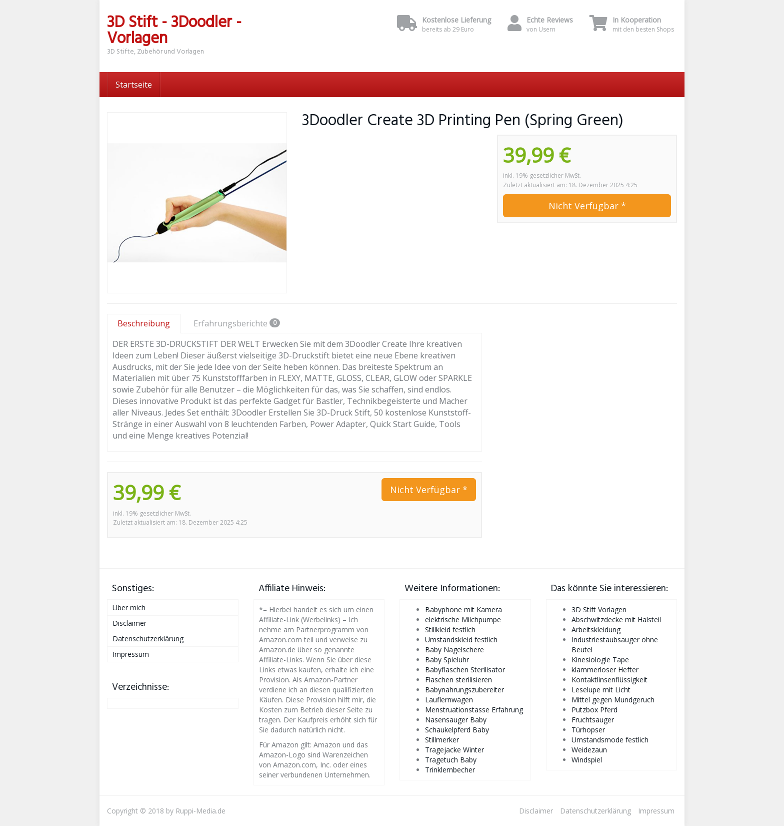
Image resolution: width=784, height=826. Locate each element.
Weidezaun (589, 749)
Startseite (134, 84)
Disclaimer (129, 623)
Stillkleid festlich (450, 629)
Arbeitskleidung (596, 629)
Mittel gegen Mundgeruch (613, 699)
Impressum (130, 654)
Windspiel (587, 759)
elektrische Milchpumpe (463, 619)
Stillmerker (442, 739)
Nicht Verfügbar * (587, 206)
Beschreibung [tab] (144, 323)
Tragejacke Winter (454, 749)
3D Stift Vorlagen (599, 609)
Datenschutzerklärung (148, 638)
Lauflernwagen (449, 699)
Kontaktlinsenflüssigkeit (610, 679)
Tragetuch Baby (450, 759)
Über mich (129, 607)
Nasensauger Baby (455, 719)
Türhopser (588, 729)
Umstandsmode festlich (610, 739)
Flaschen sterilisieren (458, 679)
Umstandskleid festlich (461, 639)
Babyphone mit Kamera (463, 609)
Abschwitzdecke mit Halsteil (616, 619)
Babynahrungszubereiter (464, 689)
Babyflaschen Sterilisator (465, 669)
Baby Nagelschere (454, 649)
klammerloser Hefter (605, 669)
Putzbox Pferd (595, 709)
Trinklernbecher (450, 769)
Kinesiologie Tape (600, 659)
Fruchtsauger (593, 719)
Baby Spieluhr (447, 659)
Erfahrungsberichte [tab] (237, 323)
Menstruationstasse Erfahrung (474, 709)
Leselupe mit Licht (601, 689)
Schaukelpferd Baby (457, 729)
